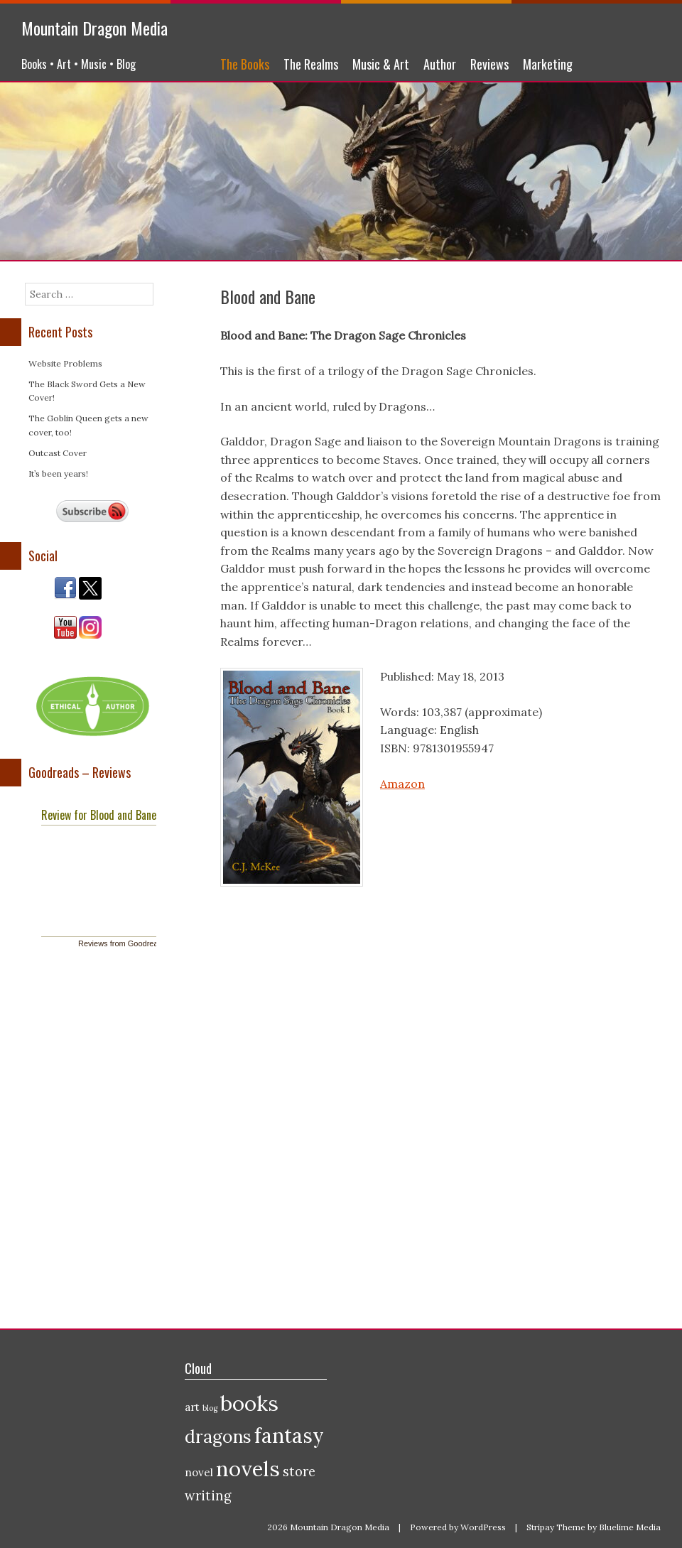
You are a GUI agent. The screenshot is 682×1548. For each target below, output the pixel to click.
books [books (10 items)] (249, 1403)
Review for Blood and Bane (98, 814)
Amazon (402, 783)
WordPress (483, 1527)
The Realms (310, 64)
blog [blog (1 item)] (209, 1408)
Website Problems (65, 363)
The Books (244, 64)
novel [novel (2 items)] (199, 1472)
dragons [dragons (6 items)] (218, 1436)
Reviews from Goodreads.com (130, 943)
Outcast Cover (57, 453)
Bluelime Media (630, 1527)
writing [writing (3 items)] (208, 1496)
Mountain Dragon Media (94, 27)
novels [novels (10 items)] (248, 1468)
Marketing (548, 64)
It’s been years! (58, 473)
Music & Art (380, 64)
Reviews (489, 64)
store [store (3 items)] (299, 1471)
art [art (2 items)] (192, 1407)
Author (439, 64)
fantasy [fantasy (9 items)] (289, 1436)
